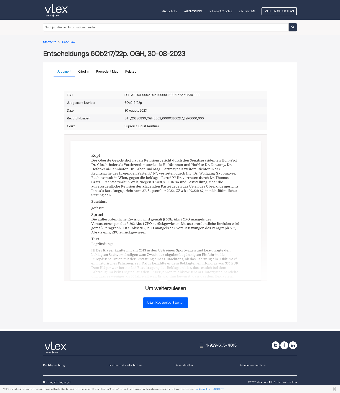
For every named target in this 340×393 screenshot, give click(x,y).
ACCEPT (218, 389)
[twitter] (276, 345)
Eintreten (247, 11)
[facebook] (284, 345)
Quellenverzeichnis (252, 365)
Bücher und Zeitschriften (125, 365)
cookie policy (202, 389)
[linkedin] (293, 345)
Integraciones (220, 11)
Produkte (170, 11)
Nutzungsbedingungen (57, 382)
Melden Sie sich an (279, 11)
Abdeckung (193, 11)
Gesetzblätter (184, 365)
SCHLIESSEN (334, 389)
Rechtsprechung (54, 365)
